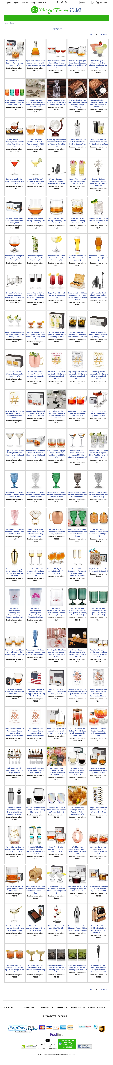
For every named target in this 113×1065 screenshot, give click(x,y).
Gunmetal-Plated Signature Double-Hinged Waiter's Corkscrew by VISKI (98, 968)
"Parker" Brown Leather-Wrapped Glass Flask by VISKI (35, 928)
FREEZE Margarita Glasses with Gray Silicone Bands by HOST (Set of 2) (98, 64)
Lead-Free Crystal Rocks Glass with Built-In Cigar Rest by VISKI (98, 888)
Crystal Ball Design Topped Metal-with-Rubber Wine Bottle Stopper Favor (56, 414)
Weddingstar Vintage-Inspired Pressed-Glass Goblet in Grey (98, 494)
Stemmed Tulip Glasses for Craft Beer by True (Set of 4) (56, 571)
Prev (90, 34)
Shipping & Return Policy (54, 1007)
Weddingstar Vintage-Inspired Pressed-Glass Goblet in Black (77, 494)
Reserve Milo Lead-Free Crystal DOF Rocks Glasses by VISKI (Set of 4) (35, 453)
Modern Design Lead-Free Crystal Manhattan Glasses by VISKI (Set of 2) (35, 335)
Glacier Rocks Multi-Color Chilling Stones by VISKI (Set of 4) (56, 691)
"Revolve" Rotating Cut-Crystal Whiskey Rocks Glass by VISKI (14, 888)
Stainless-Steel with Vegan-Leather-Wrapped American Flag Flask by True (35, 692)
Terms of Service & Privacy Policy (88, 1007)
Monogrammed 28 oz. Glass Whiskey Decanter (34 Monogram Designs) (56, 102)
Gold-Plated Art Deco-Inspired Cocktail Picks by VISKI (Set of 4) (14, 928)
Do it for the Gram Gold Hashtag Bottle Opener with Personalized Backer (14, 414)
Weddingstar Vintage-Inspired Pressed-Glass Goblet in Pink (14, 531)
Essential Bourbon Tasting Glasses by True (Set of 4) (56, 220)
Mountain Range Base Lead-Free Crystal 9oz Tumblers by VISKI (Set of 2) (98, 653)
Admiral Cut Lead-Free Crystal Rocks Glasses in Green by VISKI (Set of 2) (77, 967)
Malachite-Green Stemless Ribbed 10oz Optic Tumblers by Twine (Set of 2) (98, 611)
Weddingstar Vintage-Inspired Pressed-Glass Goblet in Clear (35, 494)
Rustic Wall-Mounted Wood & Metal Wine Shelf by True (35, 770)
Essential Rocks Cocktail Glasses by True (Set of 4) (98, 220)
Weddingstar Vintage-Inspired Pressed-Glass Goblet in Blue (14, 494)
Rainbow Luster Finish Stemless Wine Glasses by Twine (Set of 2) (56, 809)
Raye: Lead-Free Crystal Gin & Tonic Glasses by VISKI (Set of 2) (14, 334)
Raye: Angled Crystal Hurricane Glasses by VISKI (56, 295)
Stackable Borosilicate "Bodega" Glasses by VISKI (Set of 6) (77, 888)
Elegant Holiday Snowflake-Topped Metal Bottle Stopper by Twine (98, 182)
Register (16, 3)
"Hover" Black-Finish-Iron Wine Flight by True (56, 928)
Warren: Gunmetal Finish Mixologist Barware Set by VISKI (56, 181)
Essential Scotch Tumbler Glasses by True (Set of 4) (77, 220)
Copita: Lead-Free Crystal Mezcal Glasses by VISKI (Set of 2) (98, 334)
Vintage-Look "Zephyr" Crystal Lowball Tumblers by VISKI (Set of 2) (56, 453)
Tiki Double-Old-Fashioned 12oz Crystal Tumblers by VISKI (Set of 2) (98, 532)
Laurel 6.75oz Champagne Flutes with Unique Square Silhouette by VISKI (77, 572)
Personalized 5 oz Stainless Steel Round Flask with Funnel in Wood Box (98, 103)
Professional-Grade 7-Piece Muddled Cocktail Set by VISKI (14, 220)
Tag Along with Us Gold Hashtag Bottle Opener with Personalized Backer (77, 375)
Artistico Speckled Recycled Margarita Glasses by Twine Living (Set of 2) (35, 968)
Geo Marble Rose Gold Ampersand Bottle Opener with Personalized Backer (98, 692)
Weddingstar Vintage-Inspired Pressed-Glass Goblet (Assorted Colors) (77, 532)
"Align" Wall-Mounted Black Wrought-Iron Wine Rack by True (98, 809)
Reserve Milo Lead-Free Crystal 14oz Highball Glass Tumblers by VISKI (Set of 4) (98, 453)
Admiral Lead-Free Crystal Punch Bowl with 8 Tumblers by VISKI (98, 732)
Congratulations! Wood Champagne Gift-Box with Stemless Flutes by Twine (77, 296)
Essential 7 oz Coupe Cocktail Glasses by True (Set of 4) (56, 258)
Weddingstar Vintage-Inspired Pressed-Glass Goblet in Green (56, 494)
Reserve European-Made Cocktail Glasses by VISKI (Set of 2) (98, 770)
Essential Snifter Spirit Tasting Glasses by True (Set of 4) (14, 258)
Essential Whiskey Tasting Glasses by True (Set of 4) (35, 220)
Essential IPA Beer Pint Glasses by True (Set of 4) (98, 258)
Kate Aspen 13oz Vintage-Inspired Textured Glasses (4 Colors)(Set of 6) (56, 771)
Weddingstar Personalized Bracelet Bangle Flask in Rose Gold (77, 850)
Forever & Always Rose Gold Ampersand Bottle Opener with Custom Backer (77, 692)
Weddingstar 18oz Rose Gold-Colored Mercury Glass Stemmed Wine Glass (56, 653)
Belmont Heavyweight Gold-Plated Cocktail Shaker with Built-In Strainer (15, 572)
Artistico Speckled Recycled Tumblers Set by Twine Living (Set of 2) (14, 968)
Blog (33, 3)
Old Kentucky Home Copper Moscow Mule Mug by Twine (56, 531)
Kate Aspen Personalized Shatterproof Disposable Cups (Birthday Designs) (35, 612)
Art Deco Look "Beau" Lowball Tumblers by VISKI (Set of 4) (14, 63)
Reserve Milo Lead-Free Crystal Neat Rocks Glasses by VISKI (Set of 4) (14, 653)
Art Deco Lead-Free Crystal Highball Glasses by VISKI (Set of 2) (56, 334)
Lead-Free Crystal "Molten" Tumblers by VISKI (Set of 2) (56, 849)
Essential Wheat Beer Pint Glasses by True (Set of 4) (77, 258)
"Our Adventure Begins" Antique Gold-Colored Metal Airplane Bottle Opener (35, 103)
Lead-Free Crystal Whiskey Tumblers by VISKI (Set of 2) (14, 374)
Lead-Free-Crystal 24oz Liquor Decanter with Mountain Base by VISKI (56, 731)
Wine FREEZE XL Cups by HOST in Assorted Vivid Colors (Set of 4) (14, 102)
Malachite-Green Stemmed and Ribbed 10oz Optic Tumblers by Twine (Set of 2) (77, 611)
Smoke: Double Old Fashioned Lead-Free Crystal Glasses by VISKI (77, 334)
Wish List (25, 3)
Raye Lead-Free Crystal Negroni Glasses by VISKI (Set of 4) (77, 413)
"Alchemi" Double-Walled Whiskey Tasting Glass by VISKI (14, 691)
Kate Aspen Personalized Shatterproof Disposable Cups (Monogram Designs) (14, 612)
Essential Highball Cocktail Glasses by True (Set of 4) (35, 258)
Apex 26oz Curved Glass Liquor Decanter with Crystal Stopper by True (35, 63)
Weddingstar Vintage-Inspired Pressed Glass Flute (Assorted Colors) (35, 652)
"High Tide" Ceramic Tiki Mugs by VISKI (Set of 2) (98, 570)
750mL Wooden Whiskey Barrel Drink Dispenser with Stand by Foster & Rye (35, 889)
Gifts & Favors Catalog (55, 1016)
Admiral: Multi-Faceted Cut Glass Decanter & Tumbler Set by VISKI (35, 413)
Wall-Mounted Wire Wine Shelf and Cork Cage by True (14, 770)
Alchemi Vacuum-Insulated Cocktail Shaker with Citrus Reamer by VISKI (14, 810)
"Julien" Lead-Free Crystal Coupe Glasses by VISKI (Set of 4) (98, 413)
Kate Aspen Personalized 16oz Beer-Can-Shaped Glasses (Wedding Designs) (56, 611)
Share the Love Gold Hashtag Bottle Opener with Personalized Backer (56, 375)
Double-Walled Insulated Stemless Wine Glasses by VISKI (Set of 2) (77, 771)
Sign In (8, 3)
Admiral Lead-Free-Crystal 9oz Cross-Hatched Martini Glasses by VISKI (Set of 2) (77, 454)
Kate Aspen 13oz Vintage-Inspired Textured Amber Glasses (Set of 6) (77, 810)
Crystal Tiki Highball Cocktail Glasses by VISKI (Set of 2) (77, 181)
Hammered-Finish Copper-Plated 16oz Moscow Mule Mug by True (35, 375)
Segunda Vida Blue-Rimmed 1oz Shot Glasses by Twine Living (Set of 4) (35, 850)
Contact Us (42, 3)
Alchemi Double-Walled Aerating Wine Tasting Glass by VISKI (35, 809)
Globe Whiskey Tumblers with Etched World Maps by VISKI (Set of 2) (35, 142)
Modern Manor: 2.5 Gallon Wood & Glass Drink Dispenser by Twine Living (77, 732)
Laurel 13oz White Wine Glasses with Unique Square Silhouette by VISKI (35, 572)
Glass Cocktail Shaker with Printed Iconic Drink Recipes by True (77, 141)
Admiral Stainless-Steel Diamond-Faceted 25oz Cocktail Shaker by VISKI (77, 928)
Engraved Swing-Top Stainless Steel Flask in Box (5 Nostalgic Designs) (77, 103)
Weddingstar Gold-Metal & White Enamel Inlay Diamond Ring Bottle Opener (35, 532)
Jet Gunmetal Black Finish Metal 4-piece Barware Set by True (98, 295)
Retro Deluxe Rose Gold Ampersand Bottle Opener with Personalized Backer (14, 732)
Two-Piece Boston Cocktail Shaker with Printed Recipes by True (98, 141)
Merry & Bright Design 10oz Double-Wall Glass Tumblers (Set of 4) (14, 849)
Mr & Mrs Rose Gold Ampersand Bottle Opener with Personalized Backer (35, 732)
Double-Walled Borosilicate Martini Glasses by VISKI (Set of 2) (56, 889)
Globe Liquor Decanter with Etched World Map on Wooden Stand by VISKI (56, 142)
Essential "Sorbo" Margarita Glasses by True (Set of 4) (35, 181)
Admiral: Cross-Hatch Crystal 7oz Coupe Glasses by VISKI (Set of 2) (56, 64)
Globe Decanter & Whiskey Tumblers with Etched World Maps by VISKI (14, 142)
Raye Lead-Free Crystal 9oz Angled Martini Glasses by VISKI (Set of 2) (14, 453)
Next (105, 34)
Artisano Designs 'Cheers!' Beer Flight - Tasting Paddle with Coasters (77, 653)
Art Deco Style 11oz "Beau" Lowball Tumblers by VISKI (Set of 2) (98, 850)
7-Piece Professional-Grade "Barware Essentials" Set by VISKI (14, 295)
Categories (7, 18)
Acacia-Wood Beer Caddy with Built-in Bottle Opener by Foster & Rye (98, 929)
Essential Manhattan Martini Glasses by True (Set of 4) (14, 181)
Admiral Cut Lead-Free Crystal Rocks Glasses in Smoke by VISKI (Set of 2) (56, 968)
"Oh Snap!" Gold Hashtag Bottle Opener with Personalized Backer (98, 375)
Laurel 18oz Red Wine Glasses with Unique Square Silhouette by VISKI (35, 296)
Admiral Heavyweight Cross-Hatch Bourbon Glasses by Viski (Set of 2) (77, 64)
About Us (9, 1007)
